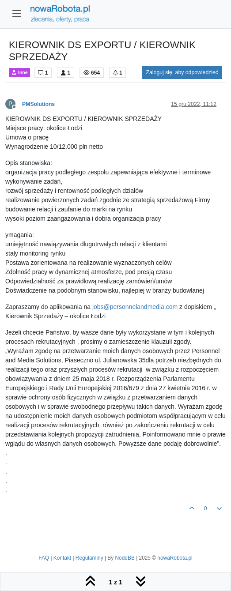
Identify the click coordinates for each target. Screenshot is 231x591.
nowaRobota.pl (174, 558)
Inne (19, 72)
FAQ (43, 558)
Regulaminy (89, 558)
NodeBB (125, 558)
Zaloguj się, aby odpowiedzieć (182, 72)
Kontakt (62, 558)
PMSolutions (38, 104)
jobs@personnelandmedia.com (135, 306)
